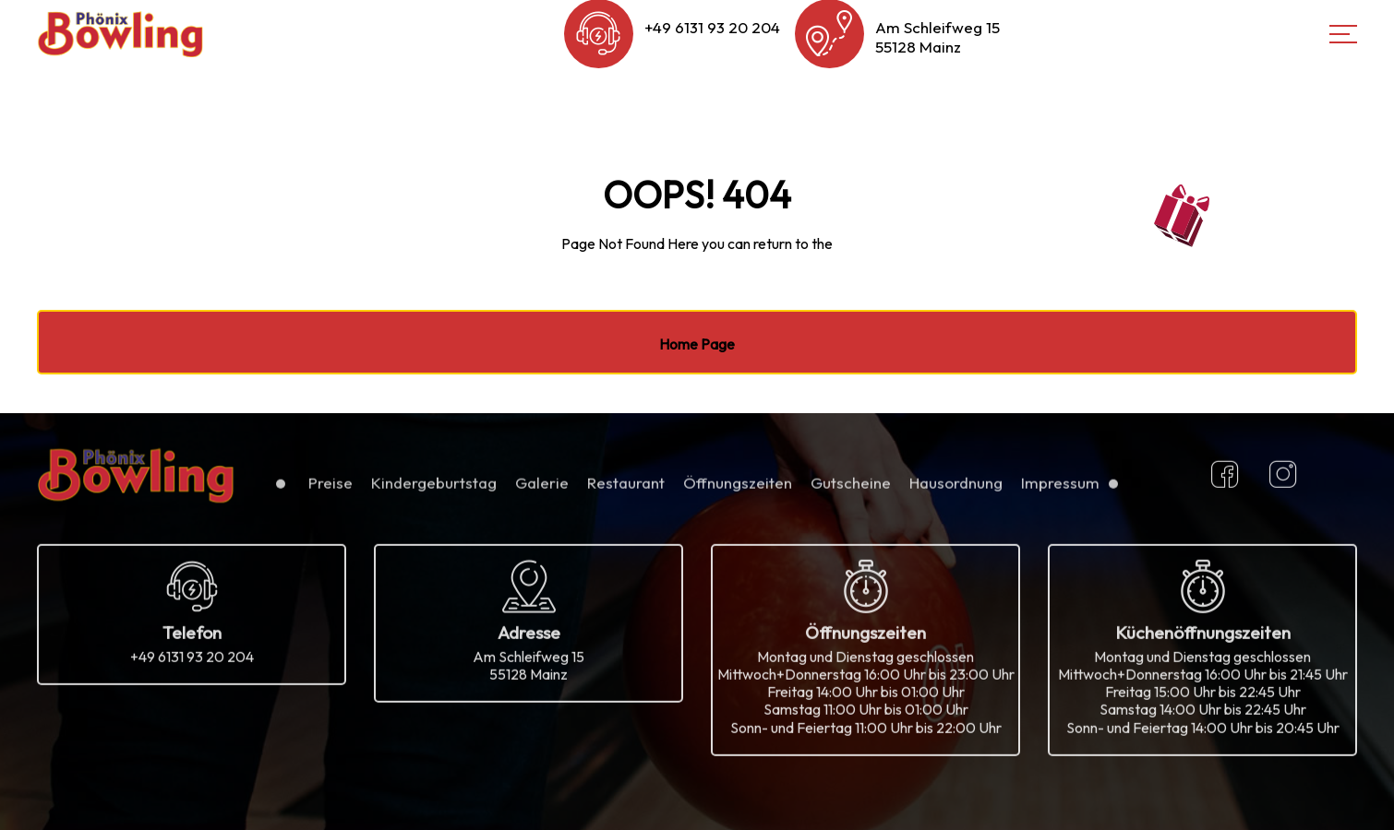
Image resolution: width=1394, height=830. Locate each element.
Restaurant (626, 489)
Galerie (542, 489)
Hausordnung (956, 489)
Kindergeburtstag (434, 489)
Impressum (1060, 489)
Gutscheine (851, 489)
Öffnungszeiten (737, 489)
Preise (330, 489)
